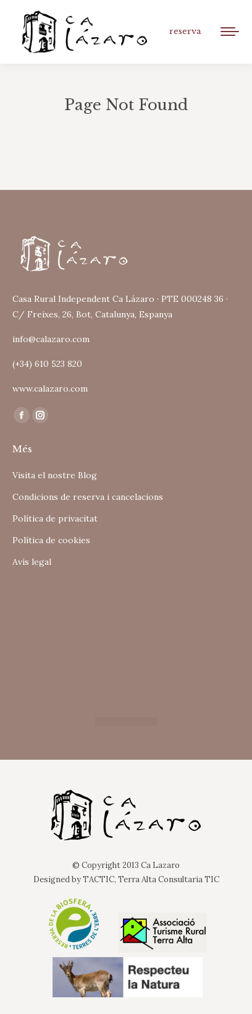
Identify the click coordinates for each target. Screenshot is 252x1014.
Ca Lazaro (160, 865)
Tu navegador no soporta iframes (126, 637)
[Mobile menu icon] (230, 31)
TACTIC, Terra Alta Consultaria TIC (151, 879)
